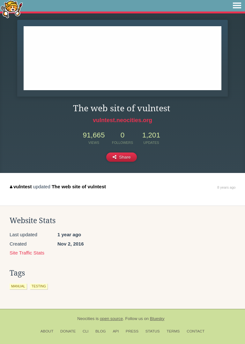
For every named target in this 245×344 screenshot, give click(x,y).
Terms (173, 331)
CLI (85, 331)
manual (18, 286)
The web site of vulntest (79, 186)
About (47, 331)
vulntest (21, 186)
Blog (100, 331)
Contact (195, 331)
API (116, 331)
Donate (68, 331)
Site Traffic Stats (27, 252)
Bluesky (157, 318)
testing (39, 286)
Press (132, 331)
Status (152, 331)
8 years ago (226, 187)
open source (111, 318)
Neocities (85, 318)
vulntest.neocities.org (122, 120)
